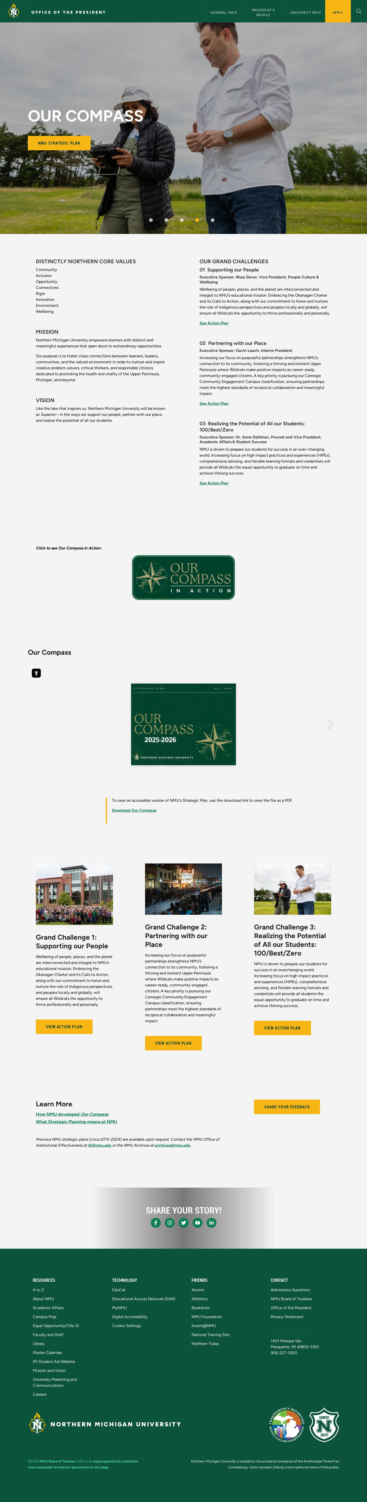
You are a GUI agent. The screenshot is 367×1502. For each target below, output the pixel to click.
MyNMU (119, 1307)
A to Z (38, 1289)
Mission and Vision (49, 1370)
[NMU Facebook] (156, 1223)
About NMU (43, 1298)
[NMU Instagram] (170, 1223)
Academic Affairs (48, 1307)
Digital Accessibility (129, 1316)
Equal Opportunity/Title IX (56, 1325)
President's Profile (264, 12)
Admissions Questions (290, 1289)
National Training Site (211, 1334)
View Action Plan (64, 1026)
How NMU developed (72, 1114)
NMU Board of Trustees (291, 1298)
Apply (338, 12)
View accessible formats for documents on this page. (68, 1467)
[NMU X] (184, 1223)
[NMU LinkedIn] (211, 1223)
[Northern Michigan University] (13, 11)
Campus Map (44, 1316)
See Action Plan (214, 323)
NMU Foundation (207, 1316)
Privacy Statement (287, 1316)
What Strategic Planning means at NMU (76, 1122)
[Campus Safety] (324, 1424)
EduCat (118, 1289)
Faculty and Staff (48, 1334)
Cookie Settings (126, 1325)
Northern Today (205, 1343)
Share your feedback (287, 1107)
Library (39, 1343)
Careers (40, 1394)
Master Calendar (47, 1352)
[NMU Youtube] (198, 1223)
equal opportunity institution (115, 1461)
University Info (305, 12)
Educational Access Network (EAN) (143, 1298)
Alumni (198, 1289)
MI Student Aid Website (54, 1361)
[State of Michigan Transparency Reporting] (286, 1424)
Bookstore (201, 1307)
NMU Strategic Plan (59, 143)
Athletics (200, 1298)
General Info (223, 12)
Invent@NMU (204, 1325)
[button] (359, 10)
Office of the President (68, 12)
